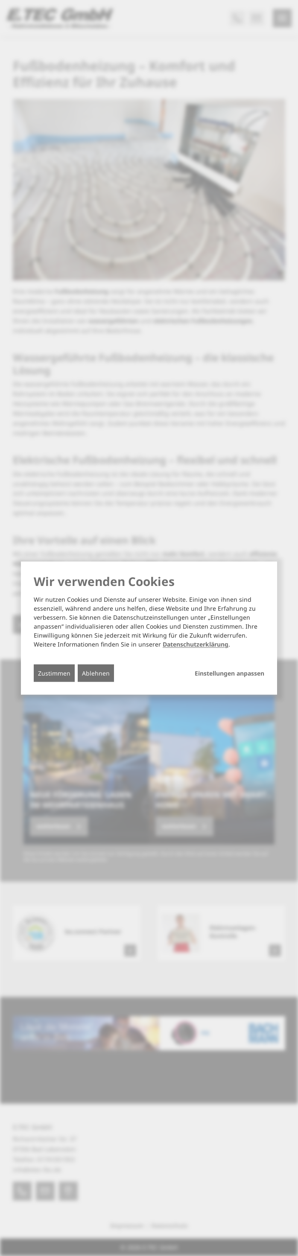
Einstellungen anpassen (229, 673)
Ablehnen (96, 673)
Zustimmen (54, 673)
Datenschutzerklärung (195, 644)
